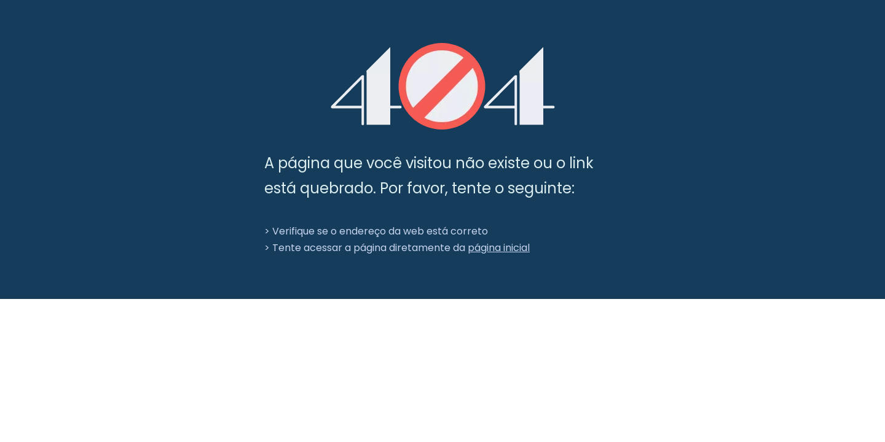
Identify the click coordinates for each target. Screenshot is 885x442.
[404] (443, 86)
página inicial (499, 248)
